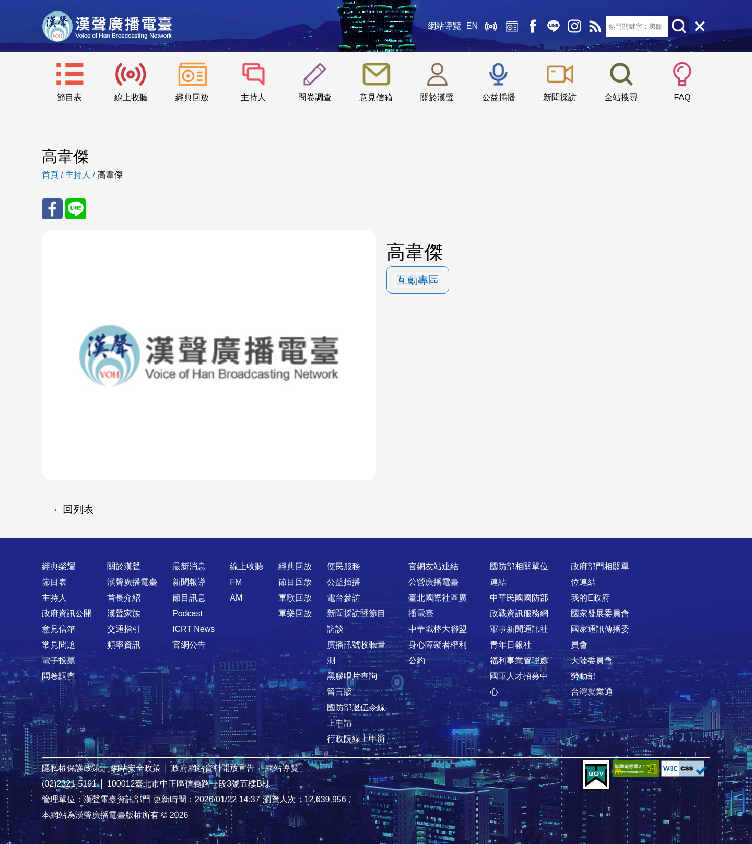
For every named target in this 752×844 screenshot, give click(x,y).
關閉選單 (699, 26)
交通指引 (123, 629)
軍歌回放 (295, 597)
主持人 (253, 97)
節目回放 (295, 582)
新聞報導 (189, 582)
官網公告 (189, 644)
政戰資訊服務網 (519, 613)
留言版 (339, 691)
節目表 (69, 97)
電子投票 (58, 660)
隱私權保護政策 (71, 768)
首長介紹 (123, 597)
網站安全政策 (136, 768)
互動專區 (418, 280)
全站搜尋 (621, 97)
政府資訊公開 (67, 613)
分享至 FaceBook (52, 208)
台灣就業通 (592, 691)
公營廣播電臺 (433, 582)
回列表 (78, 509)
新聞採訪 (560, 97)
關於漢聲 (437, 97)
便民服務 (343, 566)
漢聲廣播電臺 (107, 26)
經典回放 (511, 26)
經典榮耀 (58, 566)
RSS (595, 26)
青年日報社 (511, 644)
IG (574, 26)
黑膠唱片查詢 (352, 676)
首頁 (50, 174)
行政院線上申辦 (356, 738)
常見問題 (58, 644)
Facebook (532, 26)
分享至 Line (75, 208)
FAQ (682, 97)
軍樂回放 (295, 613)
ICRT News (193, 629)
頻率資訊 (123, 644)
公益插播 (498, 97)
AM (236, 597)
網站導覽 (444, 25)
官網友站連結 (433, 566)
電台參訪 (343, 597)
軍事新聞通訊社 (519, 629)
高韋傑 (110, 174)
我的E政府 (590, 597)
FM (236, 582)
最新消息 (189, 566)
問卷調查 (315, 97)
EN (472, 25)
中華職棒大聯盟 (437, 629)
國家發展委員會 (600, 613)
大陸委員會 (592, 660)
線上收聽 (490, 26)
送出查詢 (678, 26)
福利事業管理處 (519, 660)
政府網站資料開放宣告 (213, 768)
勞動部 (583, 676)
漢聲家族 (123, 613)
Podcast (187, 613)
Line (553, 26)
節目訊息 (189, 597)
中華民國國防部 (519, 597)
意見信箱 (376, 97)
